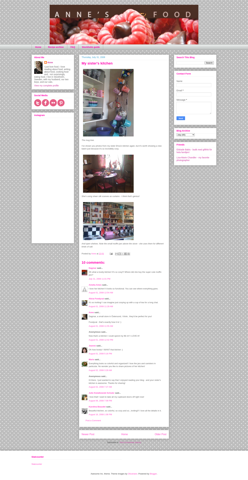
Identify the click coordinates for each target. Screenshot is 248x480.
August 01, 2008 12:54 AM (101, 292)
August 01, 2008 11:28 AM (101, 306)
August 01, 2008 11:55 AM (101, 326)
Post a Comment (93, 420)
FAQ (73, 47)
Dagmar (92, 268)
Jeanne (92, 346)
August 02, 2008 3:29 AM (100, 370)
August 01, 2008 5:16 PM (100, 353)
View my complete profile (46, 85)
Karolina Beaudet (97, 407)
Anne (91, 312)
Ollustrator (132, 474)
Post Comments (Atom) (130, 442)
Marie (91, 359)
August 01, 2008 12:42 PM (101, 340)
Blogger (153, 474)
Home (38, 47)
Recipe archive (56, 47)
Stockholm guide (91, 47)
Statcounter (36, 464)
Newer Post (88, 434)
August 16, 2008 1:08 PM (100, 414)
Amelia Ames (95, 285)
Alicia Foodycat (96, 298)
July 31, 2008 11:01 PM (99, 279)
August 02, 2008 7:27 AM (100, 387)
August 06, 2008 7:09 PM (100, 400)
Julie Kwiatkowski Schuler (102, 393)
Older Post (160, 434)
